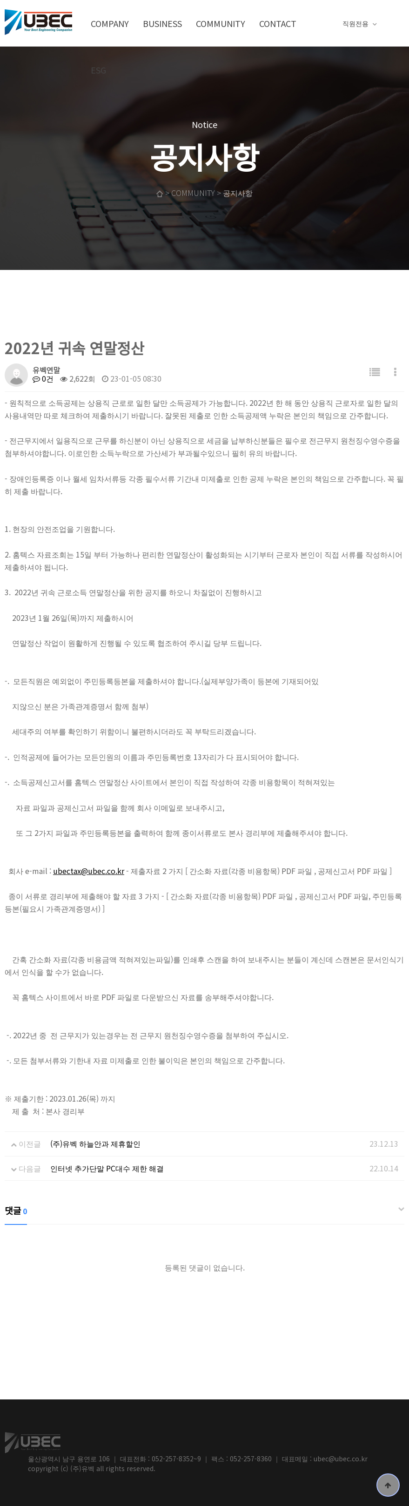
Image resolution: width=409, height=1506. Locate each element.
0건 (43, 378)
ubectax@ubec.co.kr (88, 870)
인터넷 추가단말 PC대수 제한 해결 (107, 1168)
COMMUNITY (220, 23)
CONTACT (277, 23)
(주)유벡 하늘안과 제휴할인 (95, 1143)
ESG (98, 70)
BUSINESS (162, 23)
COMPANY (110, 23)
